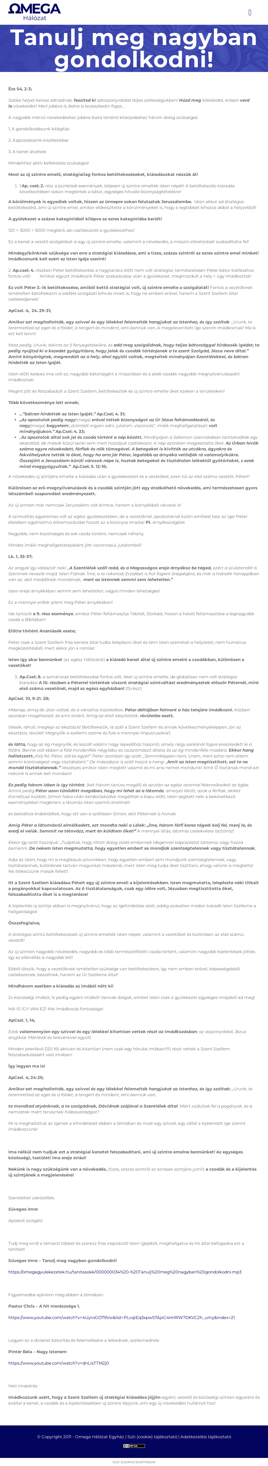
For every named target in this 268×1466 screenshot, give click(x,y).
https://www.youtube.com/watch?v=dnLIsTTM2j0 (58, 1363)
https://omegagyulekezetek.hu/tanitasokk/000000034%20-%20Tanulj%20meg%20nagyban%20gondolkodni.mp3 (124, 1272)
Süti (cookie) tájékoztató (152, 1436)
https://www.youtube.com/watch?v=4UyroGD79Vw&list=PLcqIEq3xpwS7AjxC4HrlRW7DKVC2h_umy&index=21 (121, 1317)
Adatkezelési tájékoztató (205, 1436)
